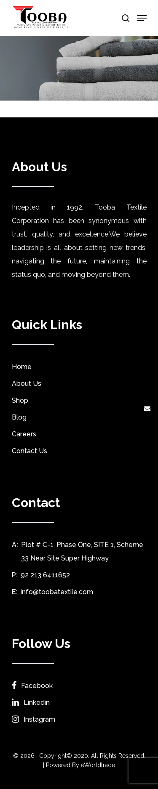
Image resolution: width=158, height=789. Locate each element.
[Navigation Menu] (142, 18)
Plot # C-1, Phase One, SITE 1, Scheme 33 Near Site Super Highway (82, 551)
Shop (20, 400)
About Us (26, 384)
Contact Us (29, 451)
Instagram (33, 719)
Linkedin (31, 703)
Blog (19, 417)
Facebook (32, 686)
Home (22, 367)
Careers (24, 434)
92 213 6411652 (45, 575)
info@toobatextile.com (57, 592)
